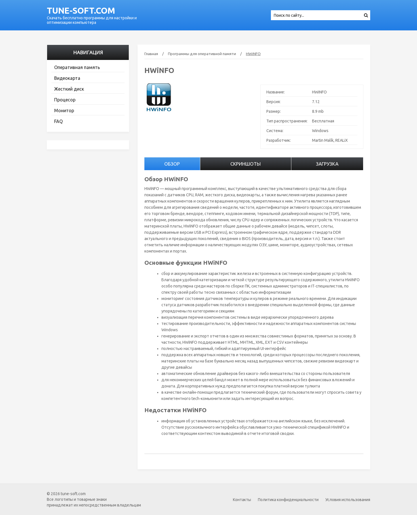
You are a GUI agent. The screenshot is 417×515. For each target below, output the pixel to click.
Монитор (64, 110)
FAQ (58, 121)
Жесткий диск (69, 88)
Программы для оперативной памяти (202, 53)
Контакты (242, 499)
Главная (151, 53)
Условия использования (347, 499)
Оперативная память (77, 67)
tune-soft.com (81, 10)
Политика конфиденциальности (288, 499)
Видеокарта (67, 78)
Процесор (64, 99)
